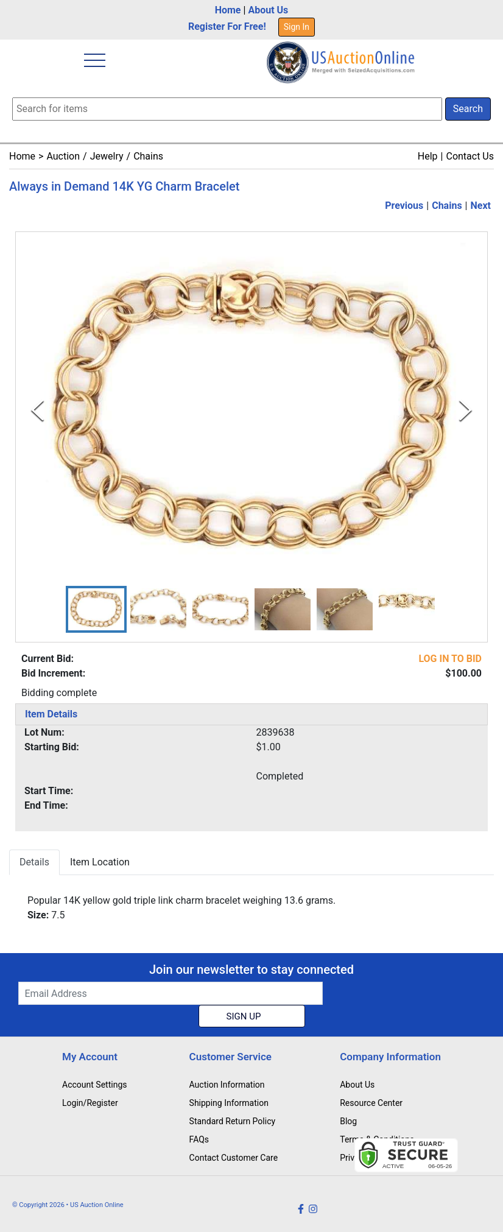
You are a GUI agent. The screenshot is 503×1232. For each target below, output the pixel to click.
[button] (96, 609)
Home (228, 10)
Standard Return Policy (232, 1121)
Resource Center (371, 1103)
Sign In (296, 27)
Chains (148, 156)
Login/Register (90, 1103)
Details (34, 862)
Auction (63, 156)
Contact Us (470, 156)
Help (428, 156)
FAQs (199, 1139)
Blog (348, 1121)
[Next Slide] (465, 410)
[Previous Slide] (37, 410)
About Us (268, 10)
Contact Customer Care (233, 1158)
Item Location (100, 862)
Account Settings (94, 1084)
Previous (404, 205)
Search (468, 108)
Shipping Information (229, 1103)
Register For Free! (227, 26)
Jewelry (107, 156)
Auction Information (227, 1084)
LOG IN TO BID (450, 658)
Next (481, 205)
